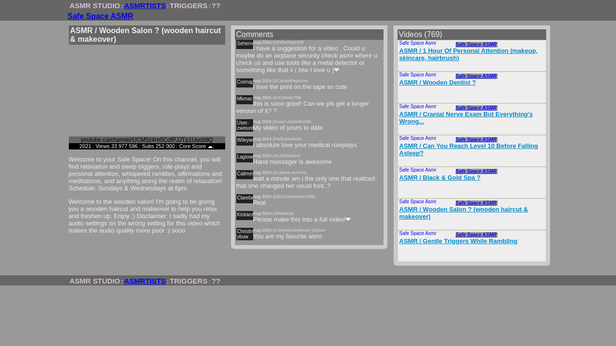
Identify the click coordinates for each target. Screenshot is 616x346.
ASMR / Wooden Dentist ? (437, 82)
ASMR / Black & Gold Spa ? (440, 177)
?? (216, 5)
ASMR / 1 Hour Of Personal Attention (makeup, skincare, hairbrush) (468, 54)
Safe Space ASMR (100, 16)
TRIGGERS (188, 5)
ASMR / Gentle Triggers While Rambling (458, 241)
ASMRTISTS (145, 5)
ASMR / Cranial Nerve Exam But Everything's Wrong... (466, 118)
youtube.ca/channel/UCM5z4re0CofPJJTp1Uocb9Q (147, 139)
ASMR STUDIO (95, 5)
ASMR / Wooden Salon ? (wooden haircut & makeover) (463, 213)
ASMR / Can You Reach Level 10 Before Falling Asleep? (468, 149)
